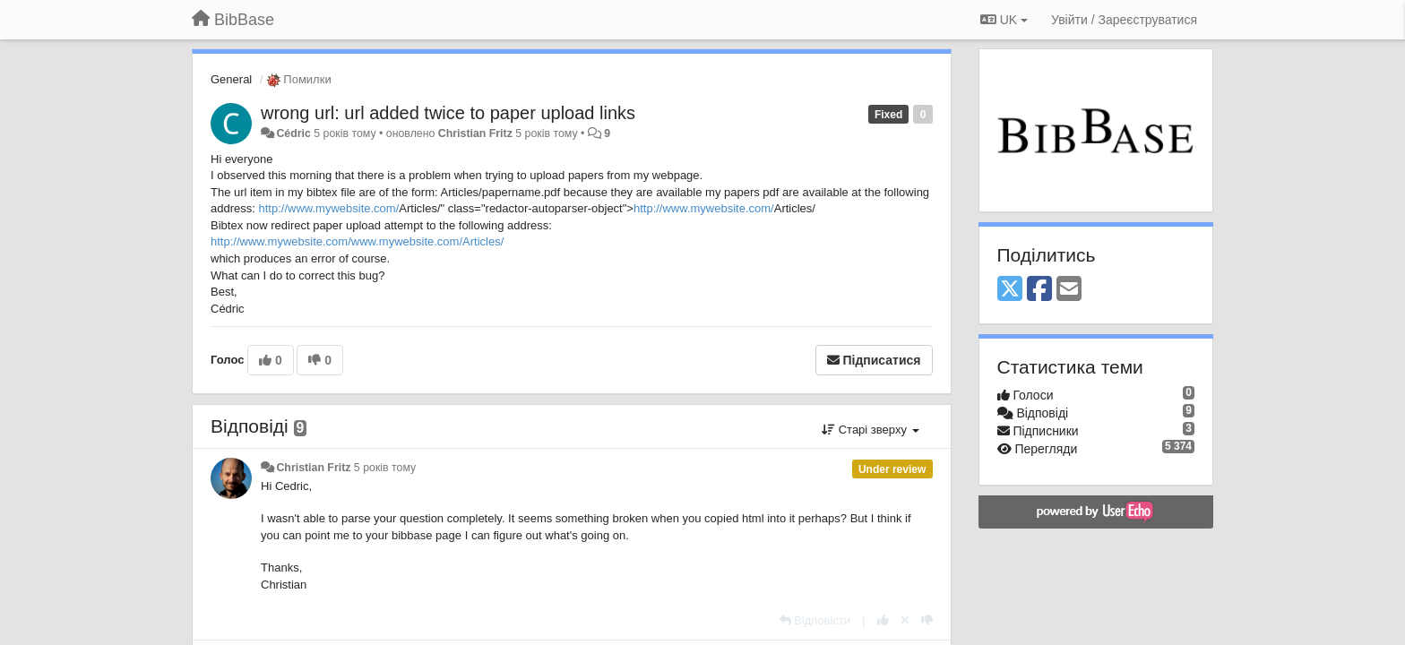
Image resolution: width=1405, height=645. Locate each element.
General (231, 79)
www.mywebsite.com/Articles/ (427, 241)
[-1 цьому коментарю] (927, 620)
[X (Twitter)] (1009, 289)
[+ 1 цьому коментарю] (883, 620)
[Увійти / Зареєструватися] (1124, 19)
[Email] (1069, 289)
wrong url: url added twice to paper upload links (448, 113)
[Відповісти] (815, 620)
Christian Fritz (475, 133)
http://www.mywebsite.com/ (328, 208)
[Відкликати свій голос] (905, 620)
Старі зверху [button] (870, 429)
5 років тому (385, 467)
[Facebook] (1039, 289)
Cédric (293, 133)
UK (1004, 20)
